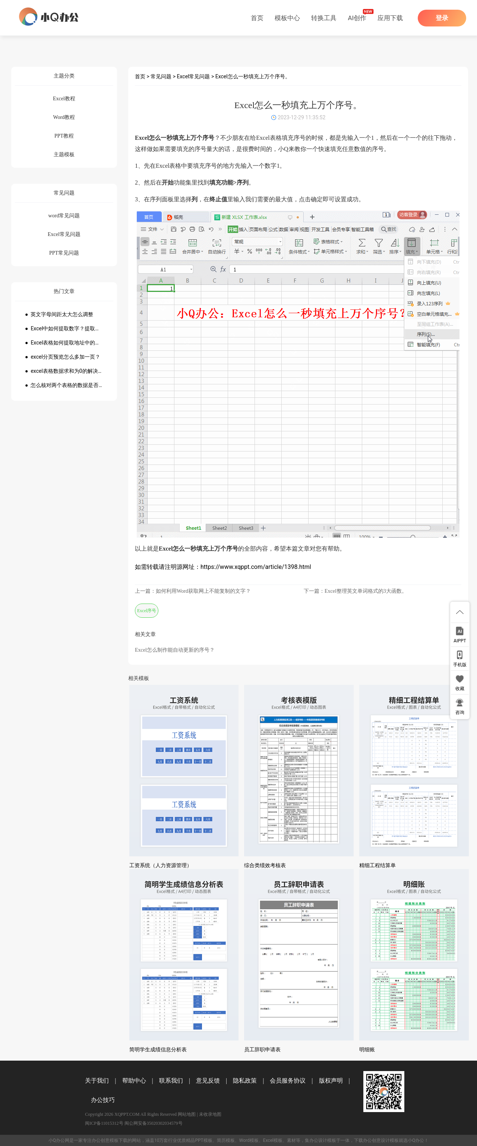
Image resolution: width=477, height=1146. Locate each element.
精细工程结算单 (377, 865)
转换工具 (324, 18)
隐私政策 (245, 1080)
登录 (442, 18)
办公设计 (318, 1140)
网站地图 (187, 1114)
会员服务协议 (288, 1080)
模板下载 (118, 1140)
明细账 (367, 1049)
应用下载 (390, 18)
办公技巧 (103, 1100)
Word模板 (249, 1140)
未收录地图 (210, 1114)
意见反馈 (208, 1080)
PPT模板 (203, 1140)
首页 (257, 18)
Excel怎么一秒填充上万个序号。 (252, 76)
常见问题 (161, 76)
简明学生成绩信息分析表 (158, 1049)
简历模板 (226, 1140)
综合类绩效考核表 (265, 865)
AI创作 (357, 18)
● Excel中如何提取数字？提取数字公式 (64, 328)
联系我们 (171, 1080)
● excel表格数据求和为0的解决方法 (64, 371)
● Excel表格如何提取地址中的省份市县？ (64, 343)
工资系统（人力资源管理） (160, 865)
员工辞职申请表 (262, 1049)
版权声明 (331, 1080)
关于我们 (97, 1080)
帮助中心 (134, 1080)
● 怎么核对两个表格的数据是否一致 (64, 385)
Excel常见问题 (193, 76)
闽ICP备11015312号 (104, 1123)
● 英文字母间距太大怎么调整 (59, 314)
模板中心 (287, 18)
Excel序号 (146, 610)
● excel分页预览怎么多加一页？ (62, 357)
